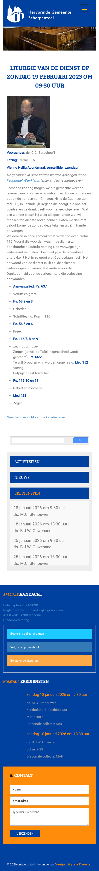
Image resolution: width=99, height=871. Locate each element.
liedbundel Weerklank (23, 180)
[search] (38, 440)
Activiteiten (27, 461)
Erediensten (27, 493)
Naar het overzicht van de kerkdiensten (36, 417)
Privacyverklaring (16, 620)
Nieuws (22, 477)
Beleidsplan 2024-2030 (20, 605)
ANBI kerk (10, 615)
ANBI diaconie (31, 615)
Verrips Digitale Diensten (73, 864)
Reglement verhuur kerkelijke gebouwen (33, 610)
